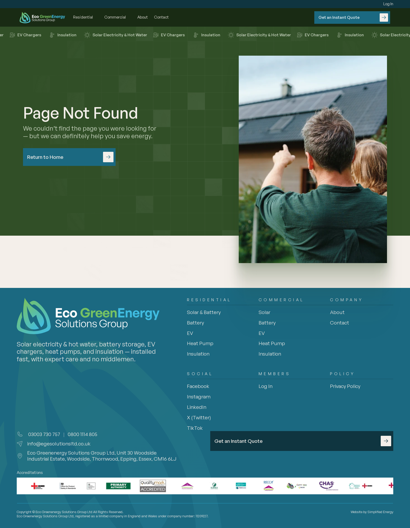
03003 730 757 (43, 434)
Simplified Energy (380, 512)
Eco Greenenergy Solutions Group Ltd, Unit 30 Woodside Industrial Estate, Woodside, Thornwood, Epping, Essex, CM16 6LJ (101, 456)
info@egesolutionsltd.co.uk (58, 443)
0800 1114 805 (82, 434)
